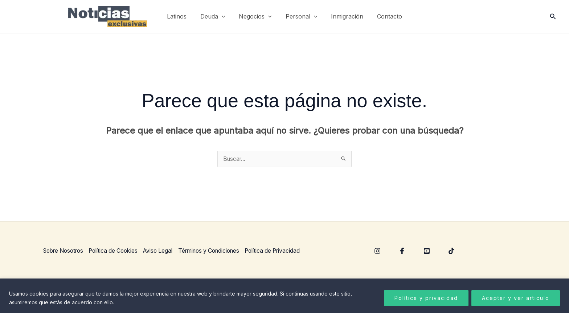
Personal (300, 16)
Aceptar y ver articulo (515, 298)
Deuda (216, 16)
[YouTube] (426, 251)
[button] (553, 16)
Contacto (384, 16)
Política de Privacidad (287, 250)
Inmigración (344, 16)
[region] (284, 296)
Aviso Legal (165, 250)
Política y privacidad (426, 298)
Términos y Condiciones (220, 250)
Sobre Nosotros (64, 250)
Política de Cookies (118, 250)
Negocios (256, 16)
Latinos (182, 16)
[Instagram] (377, 251)
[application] (225, 16)
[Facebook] (402, 251)
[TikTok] (451, 251)
